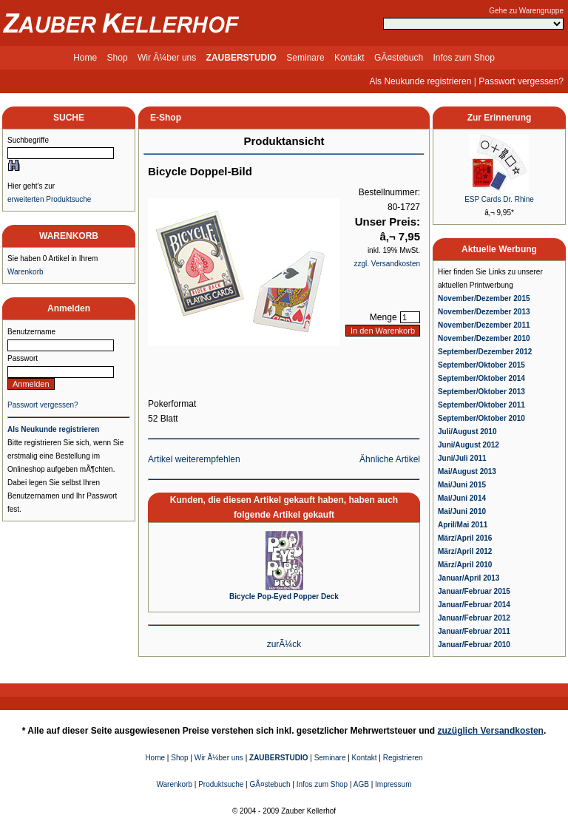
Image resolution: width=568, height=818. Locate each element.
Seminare (305, 58)
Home (85, 58)
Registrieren (403, 758)
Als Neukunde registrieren (420, 81)
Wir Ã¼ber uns (167, 58)
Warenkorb (25, 272)
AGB (361, 784)
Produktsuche (220, 784)
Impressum (393, 784)
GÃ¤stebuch (398, 58)
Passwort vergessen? (521, 81)
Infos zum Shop (463, 58)
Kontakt (349, 58)
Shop (117, 58)
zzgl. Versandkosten (387, 264)
